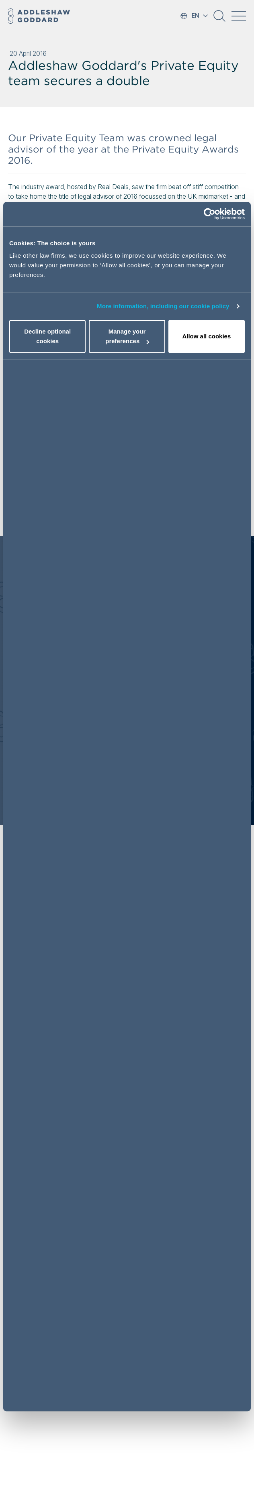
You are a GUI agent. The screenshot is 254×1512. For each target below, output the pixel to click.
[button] (219, 19)
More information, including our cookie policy (163, 306)
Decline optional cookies (47, 336)
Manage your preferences (127, 336)
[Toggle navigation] (238, 16)
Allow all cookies (206, 336)
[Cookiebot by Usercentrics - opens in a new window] (209, 214)
